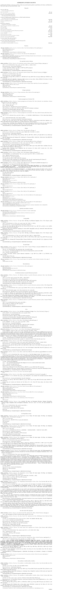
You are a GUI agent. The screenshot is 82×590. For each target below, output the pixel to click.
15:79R (19, 518)
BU (38, 137)
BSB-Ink (47, 120)
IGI (10, 76)
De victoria (6, 34)
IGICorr (13, 67)
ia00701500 (16, 387)
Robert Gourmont (38, 83)
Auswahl (4, 33)
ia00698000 (38, 294)
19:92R (22, 518)
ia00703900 (7, 421)
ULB (6, 409)
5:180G (22, 131)
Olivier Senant (35, 391)
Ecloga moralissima (21, 92)
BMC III (33, 568)
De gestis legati (21, 246)
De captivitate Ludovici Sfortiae (24, 63)
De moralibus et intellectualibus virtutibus (27, 563)
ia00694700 (13, 178)
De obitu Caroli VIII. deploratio (8, 15)
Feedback (50, 589)
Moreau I (15, 253)
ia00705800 (25, 522)
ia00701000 (5, 380)
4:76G (19, 131)
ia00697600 (34, 280)
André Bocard (26, 351)
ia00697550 (9, 267)
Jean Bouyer (42, 527)
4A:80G (19, 405)
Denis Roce (49, 112)
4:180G (21, 302)
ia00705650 (25, 477)
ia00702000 (14, 569)
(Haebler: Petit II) (46, 354)
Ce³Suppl (18, 500)
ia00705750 (39, 501)
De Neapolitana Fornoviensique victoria (27, 481)
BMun (34, 79)
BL (29, 79)
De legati (4, 28)
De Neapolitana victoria (23, 415)
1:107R (19, 73)
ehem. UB (8, 382)
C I (3, 67)
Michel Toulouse (37, 72)
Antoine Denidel (26, 374)
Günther (48, 379)
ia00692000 (19, 146)
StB (13, 137)
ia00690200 (12, 93)
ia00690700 (30, 67)
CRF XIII (23, 76)
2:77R (21, 538)
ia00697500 (5, 254)
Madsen (42, 76)
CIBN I (40, 253)
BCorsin (21, 199)
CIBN (23, 108)
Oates (49, 134)
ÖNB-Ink (47, 76)
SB (12, 124)
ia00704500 (13, 468)
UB (8, 109)
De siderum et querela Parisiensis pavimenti (12, 30)
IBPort (11, 145)
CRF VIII (30, 134)
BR (6, 524)
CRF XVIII (25, 145)
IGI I (3, 196)
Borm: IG (31, 501)
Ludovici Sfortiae (8, 13)
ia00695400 (11, 172)
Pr (27, 76)
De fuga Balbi (21, 220)
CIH (11, 134)
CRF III (10, 532)
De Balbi (3, 27)
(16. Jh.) (4, 12)
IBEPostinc (10, 202)
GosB (26, 317)
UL (21, 571)
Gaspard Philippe (38, 63)
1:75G (22, 312)
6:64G (24, 354)
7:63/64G (20, 530)
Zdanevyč (11, 146)
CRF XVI (22, 202)
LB (1, 506)
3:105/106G (25, 312)
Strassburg (22, 397)
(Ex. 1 (45, 579)
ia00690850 (17, 84)
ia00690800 (5, 77)
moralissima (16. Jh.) (6, 20)
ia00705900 (18, 532)
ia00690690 (13, 49)
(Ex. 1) (2, 499)
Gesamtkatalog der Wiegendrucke (8, 588)
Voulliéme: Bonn (12, 408)
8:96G (23, 530)
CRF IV (12, 108)
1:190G (21, 375)
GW (11, 547)
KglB (51, 503)
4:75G (23, 153)
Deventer (31, 402)
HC (3, 226)
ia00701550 (15, 393)
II (39, 235)
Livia (18, 311)
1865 (18, 155)
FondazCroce (47, 504)
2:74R (21, 64)
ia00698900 (32, 324)
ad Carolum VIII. (9, 19)
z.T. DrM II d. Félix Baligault (36, 287)
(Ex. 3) (15, 580)
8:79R (24, 484)
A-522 (7, 468)
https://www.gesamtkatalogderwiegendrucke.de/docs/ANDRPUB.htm (24, 588)
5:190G (25, 153)
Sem (6, 69)
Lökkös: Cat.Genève (14, 432)
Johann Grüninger (28, 397)
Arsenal (10, 69)
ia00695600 (14, 211)
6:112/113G (15, 277)
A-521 (3, 294)
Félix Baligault (27, 152)
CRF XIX (42, 120)
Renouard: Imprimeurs (25, 253)
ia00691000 (34, 121)
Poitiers (37, 527)
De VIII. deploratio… (8, 36)
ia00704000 (24, 432)
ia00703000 (5, 582)
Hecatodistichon (21, 266)
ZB (24, 506)
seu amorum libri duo (8, 10)
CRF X (35, 134)
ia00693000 (24, 158)
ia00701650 (22, 408)
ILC (6, 408)
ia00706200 (13, 555)
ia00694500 (12, 196)
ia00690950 (36, 108)
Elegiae (18, 130)
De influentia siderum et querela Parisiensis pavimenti (30, 275)
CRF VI (6, 49)
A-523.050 (30, 366)
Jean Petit (34, 47)
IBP (20, 546)
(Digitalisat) (16, 66)
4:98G (24, 375)
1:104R (18, 64)
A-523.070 (25, 379)
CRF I (6, 54)
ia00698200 (21, 303)
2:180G (21, 354)
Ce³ (9, 120)
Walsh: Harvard (24, 121)
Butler (34, 366)
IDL (3, 108)
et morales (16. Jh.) (10, 25)
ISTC (10, 49)
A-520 (51, 120)
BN (3, 138)
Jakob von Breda (37, 402)
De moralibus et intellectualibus (9, 43)
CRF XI (17, 76)
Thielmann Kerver (41, 516)
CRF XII (24, 324)
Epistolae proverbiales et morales (9, 24)
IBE (15, 134)
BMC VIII (33, 76)
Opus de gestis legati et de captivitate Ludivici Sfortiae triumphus (30, 259)
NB (24, 80)
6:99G (28, 153)
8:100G (22, 405)
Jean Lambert (49, 351)
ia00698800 (27, 315)
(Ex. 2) (5, 499)
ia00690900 (31, 108)
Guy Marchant (27, 47)
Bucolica (19, 47)
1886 (14, 531)
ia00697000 (5, 237)
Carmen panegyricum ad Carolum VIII (26, 101)
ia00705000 (32, 443)
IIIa (25, 577)
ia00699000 (6, 346)
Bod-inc (16, 121)
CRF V (6, 93)
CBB (6, 76)
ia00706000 (19, 547)
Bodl (44, 137)
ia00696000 (15, 227)
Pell (3, 49)
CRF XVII (16, 379)
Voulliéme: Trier (47, 145)
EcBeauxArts (12, 149)
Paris (23, 47)
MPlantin (9, 478)
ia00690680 (12, 54)
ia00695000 (28, 202)
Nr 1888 (31, 514)
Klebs (6, 280)
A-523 (3, 501)
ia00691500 (5, 135)
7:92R (22, 484)
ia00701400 (42, 366)
